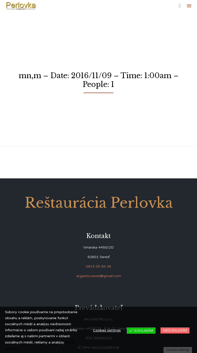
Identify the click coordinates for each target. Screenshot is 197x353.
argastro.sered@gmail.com (98, 276)
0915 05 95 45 (98, 266)
